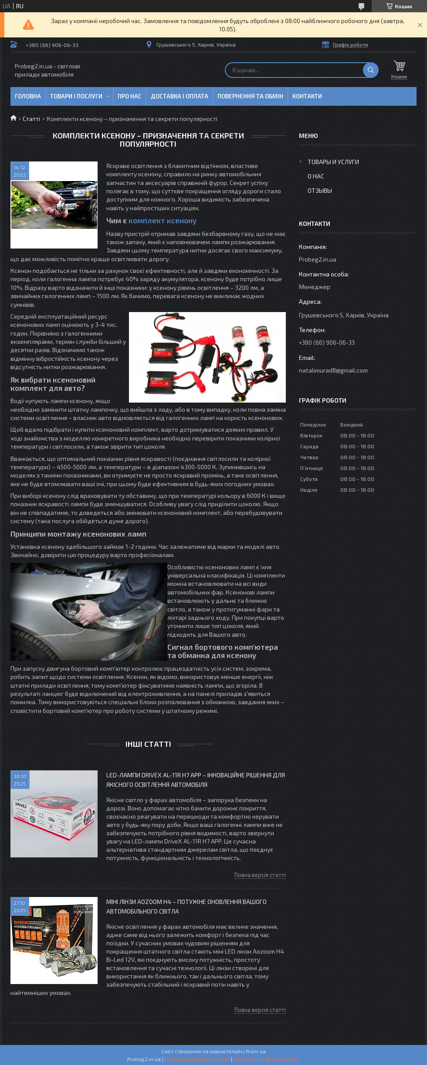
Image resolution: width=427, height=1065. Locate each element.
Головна (28, 96)
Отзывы (320, 190)
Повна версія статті (260, 874)
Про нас (130, 96)
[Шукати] (371, 70)
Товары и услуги (333, 161)
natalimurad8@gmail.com (333, 370)
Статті (31, 118)
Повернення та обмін (250, 96)
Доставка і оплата (179, 96)
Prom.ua (256, 1051)
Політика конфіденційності (267, 1059)
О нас (316, 176)
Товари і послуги (76, 96)
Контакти (307, 96)
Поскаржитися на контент (197, 1059)
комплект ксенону (163, 220)
